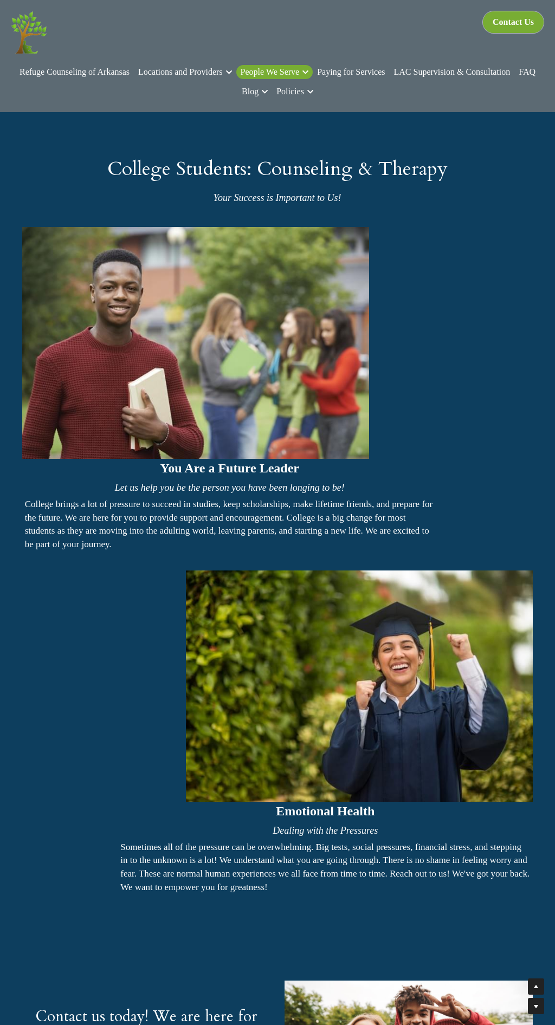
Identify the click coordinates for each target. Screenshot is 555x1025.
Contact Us (513, 22)
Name (44, 703)
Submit (227, 702)
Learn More (146, 935)
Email (126, 703)
